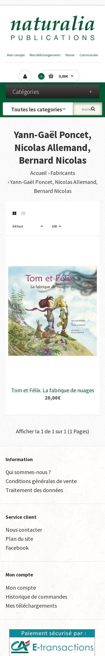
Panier (70, 55)
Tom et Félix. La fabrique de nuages (52, 390)
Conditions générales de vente (41, 480)
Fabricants (62, 172)
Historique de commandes (36, 596)
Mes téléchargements (45, 55)
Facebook (17, 547)
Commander (89, 55)
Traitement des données (34, 489)
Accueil (38, 172)
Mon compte (16, 55)
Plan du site (19, 538)
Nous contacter (24, 529)
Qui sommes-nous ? (28, 471)
